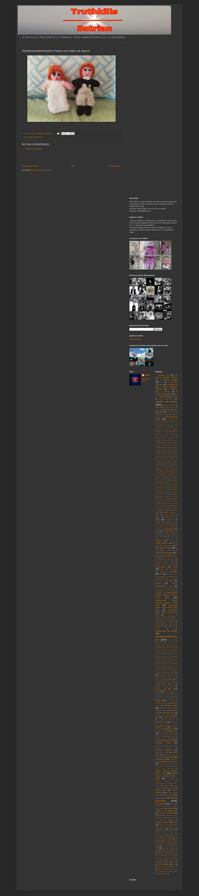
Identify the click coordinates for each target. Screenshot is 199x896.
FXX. (168, 574)
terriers (157, 836)
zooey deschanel (162, 873)
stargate (170, 820)
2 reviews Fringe (168, 380)
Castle (166, 517)
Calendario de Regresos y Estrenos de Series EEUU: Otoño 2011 (166, 482)
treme (164, 848)
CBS (157, 520)
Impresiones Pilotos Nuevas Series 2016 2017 (166, 612)
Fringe (174, 571)
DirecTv (172, 536)
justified (158, 624)
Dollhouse (159, 541)
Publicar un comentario (33, 149)
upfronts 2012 (168, 859)
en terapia (174, 555)
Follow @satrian (135, 339)
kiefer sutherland (169, 624)
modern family (160, 684)
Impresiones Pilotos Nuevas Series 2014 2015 (166, 602)
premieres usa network (168, 762)
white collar (171, 869)
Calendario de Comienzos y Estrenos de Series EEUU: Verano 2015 (166, 450)
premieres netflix (163, 743)
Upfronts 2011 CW (161, 857)
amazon (161, 399)
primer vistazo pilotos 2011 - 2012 (166, 772)
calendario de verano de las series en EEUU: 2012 (166, 508)
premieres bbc (167, 713)
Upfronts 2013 (160, 862)
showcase (160, 808)
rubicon (175, 785)
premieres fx (168, 729)
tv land (167, 850)
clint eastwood (160, 524)
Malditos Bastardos (161, 677)
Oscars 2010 (159, 698)
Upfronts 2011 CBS (169, 855)
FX (161, 574)
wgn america (162, 869)
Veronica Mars (159, 866)
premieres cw (160, 722)
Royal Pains (166, 785)
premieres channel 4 (170, 717)
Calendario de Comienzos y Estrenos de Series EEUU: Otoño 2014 (166, 440)
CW (156, 531)
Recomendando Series (162, 783)
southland (158, 815)
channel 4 (170, 520)
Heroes (158, 583)
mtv (172, 684)
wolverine (167, 871)
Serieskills (159, 804)
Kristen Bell (159, 626)
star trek (172, 817)
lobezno (168, 672)
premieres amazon (161, 710)
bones (170, 414)
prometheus (170, 778)
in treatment (170, 614)
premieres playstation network (165, 745)
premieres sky (160, 752)
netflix (157, 691)
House (157, 590)
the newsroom (169, 841)
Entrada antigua (114, 166)
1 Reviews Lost (162, 375)
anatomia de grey (169, 405)
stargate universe (162, 822)
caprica (157, 517)
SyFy (171, 829)
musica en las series (164, 686)
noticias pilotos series (163, 694)
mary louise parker (161, 679)
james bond (166, 619)
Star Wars (159, 820)
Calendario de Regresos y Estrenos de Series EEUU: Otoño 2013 (166, 492)
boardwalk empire (160, 414)
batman (157, 410)
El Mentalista (168, 550)
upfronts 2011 (163, 852)
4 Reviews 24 (172, 385)
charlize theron (160, 522)
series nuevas (160, 798)
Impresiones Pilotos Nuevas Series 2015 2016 (166, 607)
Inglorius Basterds (161, 617)
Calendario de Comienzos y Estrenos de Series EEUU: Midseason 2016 (166, 433)
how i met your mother (168, 590)
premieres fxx (159, 731)
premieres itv (171, 736)
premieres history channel (167, 733)
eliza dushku (164, 555)
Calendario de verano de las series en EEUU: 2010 (166, 501)
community (171, 524)
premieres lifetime (161, 738)
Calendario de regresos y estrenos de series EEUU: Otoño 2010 (166, 478)
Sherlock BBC (159, 806)
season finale (160, 790)
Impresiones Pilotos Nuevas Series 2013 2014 (166, 595)
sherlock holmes (172, 806)
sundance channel (168, 827)
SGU (172, 804)
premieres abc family (167, 708)
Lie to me (171, 640)
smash (163, 811)
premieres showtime (163, 750)
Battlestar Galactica (170, 410)
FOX (175, 567)
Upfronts (174, 850)
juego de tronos (168, 621)
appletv (157, 407)
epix (159, 557)
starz (175, 822)
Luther (165, 675)
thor (174, 845)
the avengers (166, 836)
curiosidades (168, 529)
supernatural (160, 829)
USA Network (163, 864)
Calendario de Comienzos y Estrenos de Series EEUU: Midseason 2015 (166, 429)
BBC (161, 412)
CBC (173, 517)
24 (161, 382)
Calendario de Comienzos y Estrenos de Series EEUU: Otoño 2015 (166, 445)
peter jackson (171, 701)
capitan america (169, 515)
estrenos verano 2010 (164, 562)
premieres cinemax (166, 719)
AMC (171, 399)
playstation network (161, 703)
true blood (158, 850)
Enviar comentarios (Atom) (42, 170)
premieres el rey (168, 724)
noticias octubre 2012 (170, 691)
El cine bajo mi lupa (166, 546)
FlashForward (160, 567)
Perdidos (158, 701)
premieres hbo (171, 731)
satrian (147, 375)
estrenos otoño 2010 (168, 559)
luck (160, 675)
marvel (173, 677)
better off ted (171, 412)
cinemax (172, 522)
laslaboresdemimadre (35, 137)
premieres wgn (164, 764)
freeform (162, 569)
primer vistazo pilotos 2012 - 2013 (166, 776)
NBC (169, 689)
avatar (165, 407)
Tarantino (158, 831)
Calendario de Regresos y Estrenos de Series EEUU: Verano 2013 (166, 496)
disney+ (157, 538)
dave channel (165, 534)
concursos (158, 529)
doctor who (170, 538)
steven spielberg (164, 825)
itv (171, 617)
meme (171, 679)
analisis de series (166, 401)
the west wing (166, 845)
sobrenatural (172, 811)
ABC (164, 396)
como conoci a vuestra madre (165, 527)
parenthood (171, 698)
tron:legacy (172, 848)
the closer (168, 838)
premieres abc (170, 705)
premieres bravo (160, 715)
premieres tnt (160, 759)
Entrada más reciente (30, 166)
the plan (164, 843)
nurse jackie (171, 696)
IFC (162, 593)
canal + (163, 510)
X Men (175, 871)
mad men (172, 675)
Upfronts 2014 (172, 862)
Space (166, 815)
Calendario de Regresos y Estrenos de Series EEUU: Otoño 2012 (166, 487)
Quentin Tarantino (163, 781)
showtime (170, 808)
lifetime (157, 642)
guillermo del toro (166, 576)
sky (156, 811)
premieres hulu (159, 736)
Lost (175, 673)
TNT (157, 848)
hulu (156, 593)
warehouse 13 (172, 866)
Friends (165, 571)
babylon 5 (172, 407)
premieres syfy (168, 757)
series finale (168, 795)
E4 (170, 541)
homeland (172, 588)
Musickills (158, 689)
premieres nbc (166, 740)
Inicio (73, 166)
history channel (160, 588)
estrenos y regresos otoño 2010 (165, 564)
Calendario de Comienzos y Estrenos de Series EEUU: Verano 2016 (166, 454)
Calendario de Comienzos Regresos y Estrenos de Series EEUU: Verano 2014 (166, 422)
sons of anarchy (166, 813)
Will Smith (158, 871)
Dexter (164, 536)
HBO (171, 581)
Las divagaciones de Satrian (166, 629)
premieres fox (160, 727)
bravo (161, 417)
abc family (173, 396)
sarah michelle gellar (166, 788)
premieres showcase (163, 748)
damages (166, 531)
